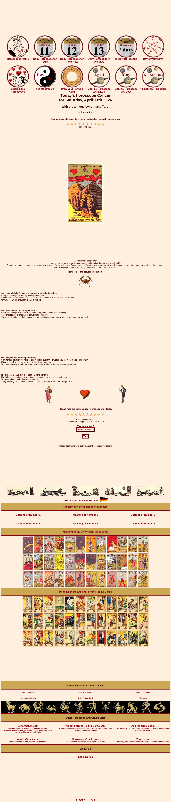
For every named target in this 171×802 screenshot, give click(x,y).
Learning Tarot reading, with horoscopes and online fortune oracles (143, 739)
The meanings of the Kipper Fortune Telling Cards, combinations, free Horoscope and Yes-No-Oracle (85, 726)
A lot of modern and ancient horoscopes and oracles (85, 739)
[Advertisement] (85, 18)
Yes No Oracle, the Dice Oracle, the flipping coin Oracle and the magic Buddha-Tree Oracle (143, 726)
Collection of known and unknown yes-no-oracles (28, 739)
